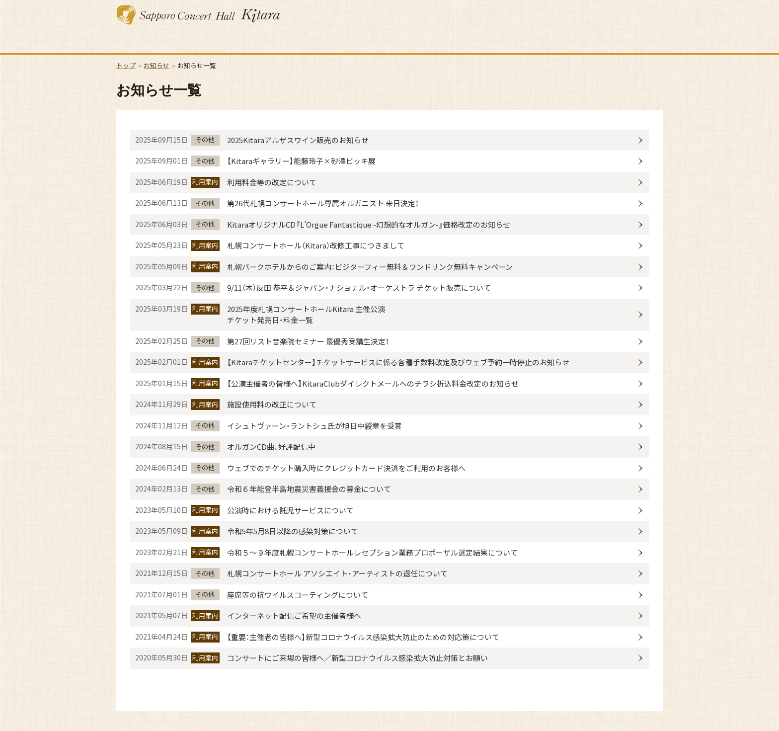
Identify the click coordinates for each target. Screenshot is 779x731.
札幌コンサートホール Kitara (198, 15)
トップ (126, 65)
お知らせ (156, 65)
